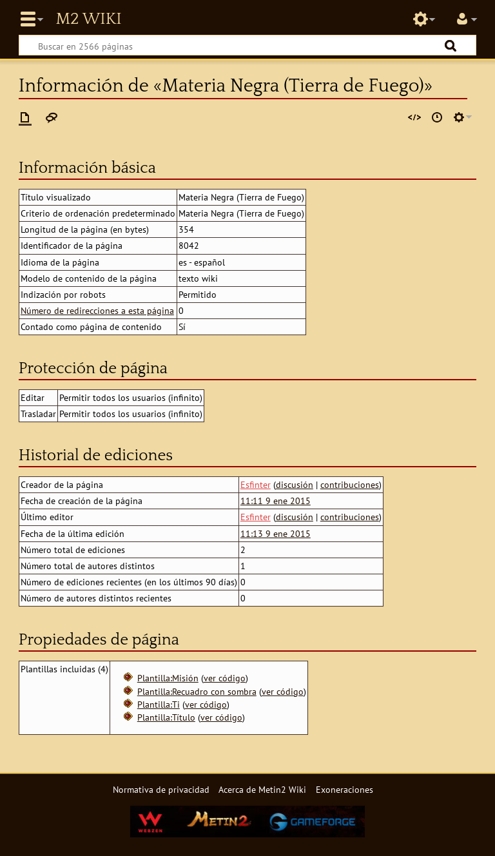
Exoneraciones (344, 789)
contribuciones (349, 484)
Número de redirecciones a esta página (97, 310)
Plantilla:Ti (158, 704)
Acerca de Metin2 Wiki (262, 789)
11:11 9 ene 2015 (275, 500)
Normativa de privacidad (161, 789)
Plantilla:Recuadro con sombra (197, 691)
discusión (294, 484)
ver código (225, 678)
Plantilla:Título (166, 717)
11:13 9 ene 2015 (275, 533)
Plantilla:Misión (168, 678)
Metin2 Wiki (88, 19)
